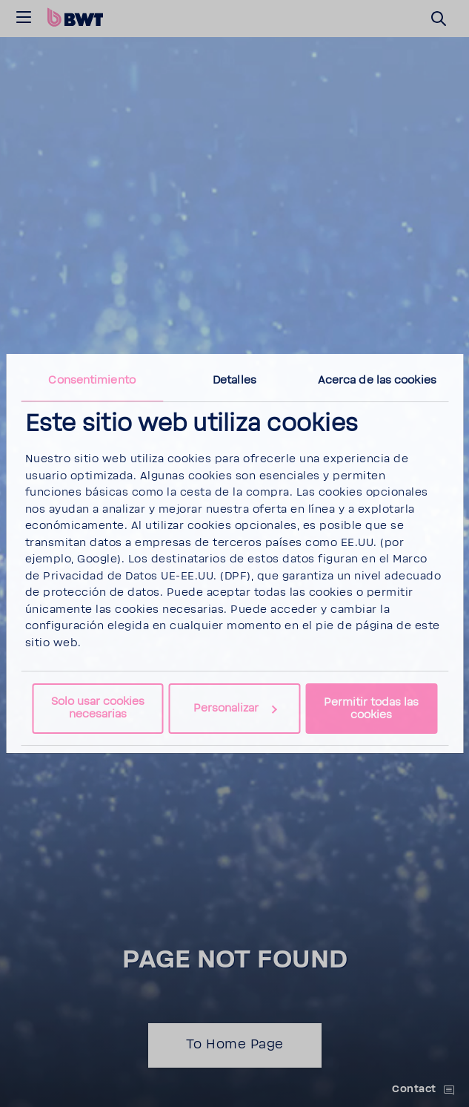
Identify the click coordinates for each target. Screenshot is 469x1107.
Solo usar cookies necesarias (97, 707)
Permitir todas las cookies (371, 708)
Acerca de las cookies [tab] (377, 380)
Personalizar (234, 708)
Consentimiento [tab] (91, 380)
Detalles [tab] (234, 380)
